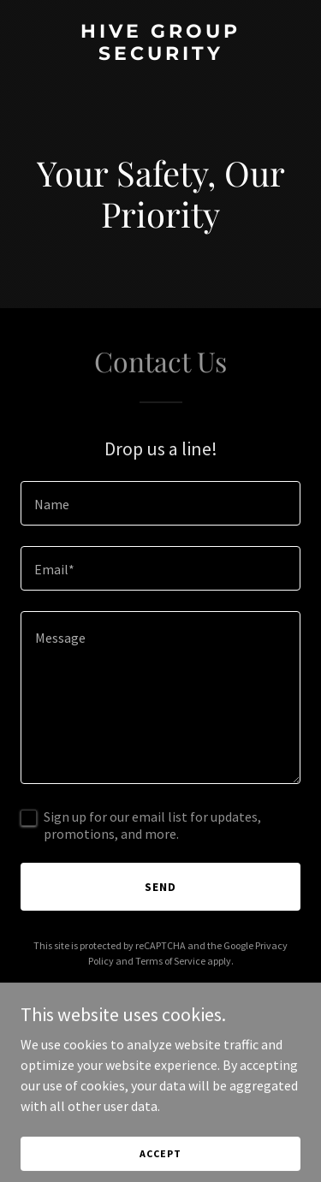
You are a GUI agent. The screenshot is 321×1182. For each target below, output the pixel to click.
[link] (160, 54)
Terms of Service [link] (170, 960)
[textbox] (160, 503)
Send (160, 886)
